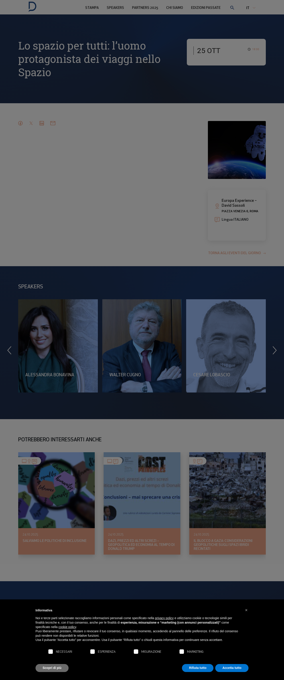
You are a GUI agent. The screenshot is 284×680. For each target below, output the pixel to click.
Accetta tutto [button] (231, 668)
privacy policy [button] (164, 618)
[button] (246, 610)
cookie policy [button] (67, 627)
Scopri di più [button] (52, 668)
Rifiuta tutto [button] (198, 668)
